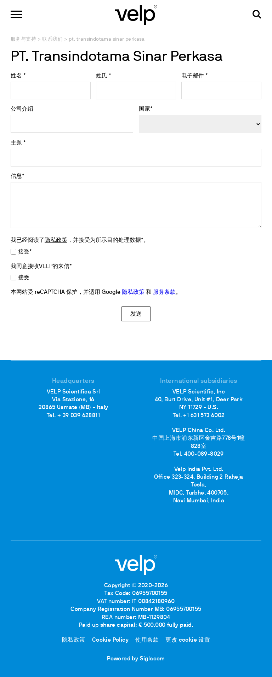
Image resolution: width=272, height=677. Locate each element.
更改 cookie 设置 (187, 640)
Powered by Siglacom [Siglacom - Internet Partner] (136, 658)
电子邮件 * (194, 76)
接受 (23, 277)
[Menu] (16, 14)
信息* (17, 176)
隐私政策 (56, 240)
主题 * (18, 143)
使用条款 (147, 640)
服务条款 (164, 292)
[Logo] (136, 14)
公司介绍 (22, 109)
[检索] (257, 14)
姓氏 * (103, 76)
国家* (146, 109)
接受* (25, 252)
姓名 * (18, 76)
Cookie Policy (110, 640)
